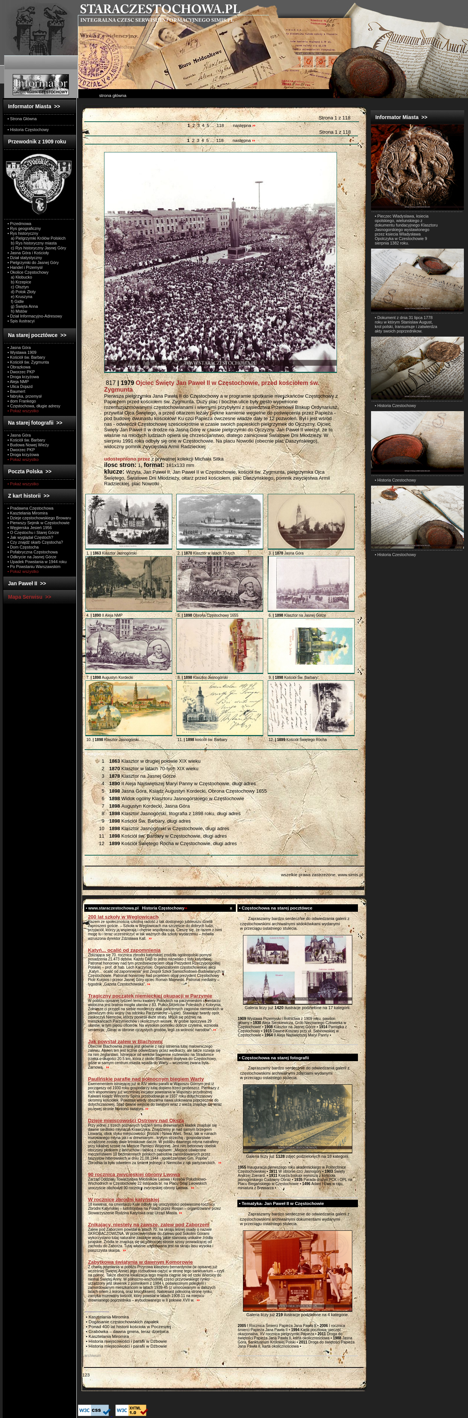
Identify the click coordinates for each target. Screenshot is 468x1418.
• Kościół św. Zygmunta (28, 362)
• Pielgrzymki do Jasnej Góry (33, 262)
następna (244, 125)
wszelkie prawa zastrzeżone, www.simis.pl (322, 874)
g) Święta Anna (22, 306)
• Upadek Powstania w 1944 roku (37, 561)
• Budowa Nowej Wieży (28, 445)
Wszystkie (105, 753)
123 (85, 1374)
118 (220, 125)
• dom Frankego (21, 401)
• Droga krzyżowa (23, 376)
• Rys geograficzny (24, 228)
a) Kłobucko (19, 277)
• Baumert (16, 391)
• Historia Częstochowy (28, 129)
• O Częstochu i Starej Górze (33, 532)
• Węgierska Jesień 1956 (29, 527)
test (241, 918)
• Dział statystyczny (24, 257)
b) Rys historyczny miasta (32, 243)
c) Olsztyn (18, 287)
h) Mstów (17, 311)
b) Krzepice (19, 282)
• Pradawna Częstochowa (30, 508)
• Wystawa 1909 (21, 352)
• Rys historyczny (22, 233)
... (212, 125)
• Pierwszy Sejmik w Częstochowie (38, 522)
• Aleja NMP (18, 381)
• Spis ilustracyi (20, 321)
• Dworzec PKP (21, 372)
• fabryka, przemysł (24, 396)
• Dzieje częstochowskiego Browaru (39, 518)
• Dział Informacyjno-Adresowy (34, 316)
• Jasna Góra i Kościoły (28, 252)
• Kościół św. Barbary (26, 357)
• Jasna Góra (19, 347)
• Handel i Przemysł (24, 267)
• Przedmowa (19, 223)
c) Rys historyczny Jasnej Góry (36, 248)
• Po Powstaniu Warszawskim (33, 566)
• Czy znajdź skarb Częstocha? (35, 542)
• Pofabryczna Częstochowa (32, 552)
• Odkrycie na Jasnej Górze (31, 557)
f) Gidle (15, 301)
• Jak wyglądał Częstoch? (30, 537)
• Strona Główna (22, 118)
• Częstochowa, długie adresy (33, 406)
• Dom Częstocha (23, 547)
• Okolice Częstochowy (28, 272)
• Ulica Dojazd (20, 386)
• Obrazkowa (18, 367)
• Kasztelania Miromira (27, 513)
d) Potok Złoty (21, 291)
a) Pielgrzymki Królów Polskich (36, 238)
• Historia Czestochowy (395, 405)
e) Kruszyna (19, 296)
